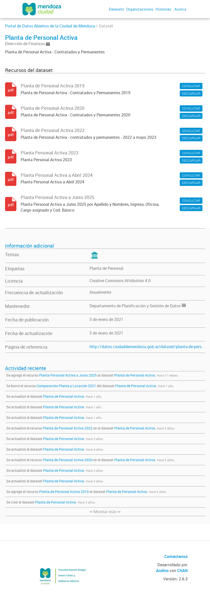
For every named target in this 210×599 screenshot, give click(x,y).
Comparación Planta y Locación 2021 (66, 385)
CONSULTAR (191, 86)
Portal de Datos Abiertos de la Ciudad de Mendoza (50, 26)
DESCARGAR (191, 93)
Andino (162, 570)
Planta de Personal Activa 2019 (64, 491)
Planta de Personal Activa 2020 (68, 459)
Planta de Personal (106, 268)
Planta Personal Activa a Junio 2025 (68, 375)
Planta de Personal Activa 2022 (68, 428)
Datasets (116, 9)
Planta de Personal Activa (134, 375)
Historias (163, 9)
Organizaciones (139, 9)
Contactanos (176, 556)
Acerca (180, 9)
